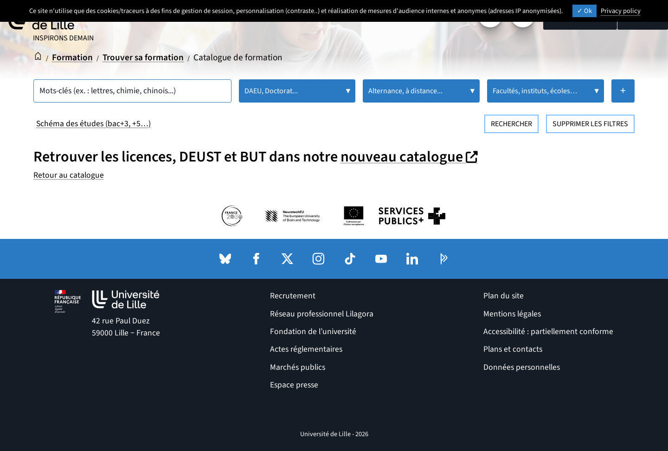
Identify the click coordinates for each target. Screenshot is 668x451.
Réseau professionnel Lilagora (321, 314)
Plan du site (503, 296)
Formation (72, 57)
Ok (584, 11)
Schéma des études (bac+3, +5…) (93, 123)
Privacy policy (621, 11)
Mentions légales (512, 314)
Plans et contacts (512, 349)
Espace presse (294, 385)
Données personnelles (521, 367)
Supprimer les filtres (590, 124)
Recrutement (292, 296)
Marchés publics (297, 367)
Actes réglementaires (306, 349)
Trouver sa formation (143, 57)
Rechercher (511, 124)
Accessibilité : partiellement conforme (548, 331)
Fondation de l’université (313, 331)
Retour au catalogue (68, 175)
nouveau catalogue (410, 157)
